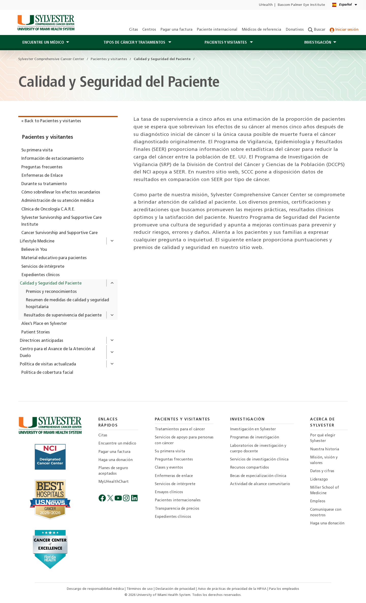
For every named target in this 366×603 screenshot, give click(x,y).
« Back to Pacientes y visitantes (51, 121)
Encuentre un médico (117, 444)
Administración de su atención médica (57, 201)
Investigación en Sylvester (253, 429)
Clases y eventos (169, 468)
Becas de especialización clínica (258, 476)
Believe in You (34, 250)
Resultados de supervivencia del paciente (63, 315)
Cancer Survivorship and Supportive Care (59, 233)
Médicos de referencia (261, 30)
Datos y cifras (322, 471)
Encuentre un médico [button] (43, 43)
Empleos (317, 501)
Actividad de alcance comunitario (260, 484)
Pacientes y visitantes (47, 137)
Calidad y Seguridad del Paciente (51, 283)
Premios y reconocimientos (51, 292)
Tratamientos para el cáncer (180, 429)
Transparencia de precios (177, 509)
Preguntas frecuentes (42, 167)
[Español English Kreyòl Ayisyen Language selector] (345, 5)
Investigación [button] (317, 43)
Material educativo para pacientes (54, 258)
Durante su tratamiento (44, 184)
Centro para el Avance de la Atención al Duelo (57, 352)
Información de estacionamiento (52, 159)
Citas (133, 30)
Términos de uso (140, 589)
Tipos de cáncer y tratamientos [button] (134, 43)
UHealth (266, 5)
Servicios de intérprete (42, 267)
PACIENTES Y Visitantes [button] (226, 43)
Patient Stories (35, 332)
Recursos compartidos (249, 468)
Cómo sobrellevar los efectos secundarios (60, 192)
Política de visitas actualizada (48, 364)
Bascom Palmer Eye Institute (301, 5)
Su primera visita (37, 150)
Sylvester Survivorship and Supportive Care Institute (61, 221)
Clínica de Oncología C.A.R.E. (48, 209)
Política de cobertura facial (47, 373)
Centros (149, 30)
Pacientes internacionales (178, 500)
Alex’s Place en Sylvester (44, 324)
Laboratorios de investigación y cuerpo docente (258, 448)
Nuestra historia (324, 449)
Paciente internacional (217, 30)
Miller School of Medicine (324, 490)
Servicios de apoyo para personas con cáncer (184, 440)
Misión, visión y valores (324, 460)
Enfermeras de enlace (174, 476)
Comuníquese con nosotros (325, 512)
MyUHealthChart (113, 482)
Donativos (295, 30)
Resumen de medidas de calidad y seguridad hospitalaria (67, 303)
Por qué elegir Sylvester (322, 438)
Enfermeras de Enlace (42, 176)
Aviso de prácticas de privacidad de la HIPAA (232, 589)
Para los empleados (284, 589)
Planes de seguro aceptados (113, 471)
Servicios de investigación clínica (259, 460)
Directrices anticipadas (41, 341)
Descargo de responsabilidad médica (96, 589)
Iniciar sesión (344, 30)
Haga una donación (115, 460)
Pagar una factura (176, 30)
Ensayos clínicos (169, 492)
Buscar (316, 30)
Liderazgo (319, 480)
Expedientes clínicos (40, 275)
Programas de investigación (254, 437)
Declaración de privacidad (176, 589)
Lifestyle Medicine (37, 241)
